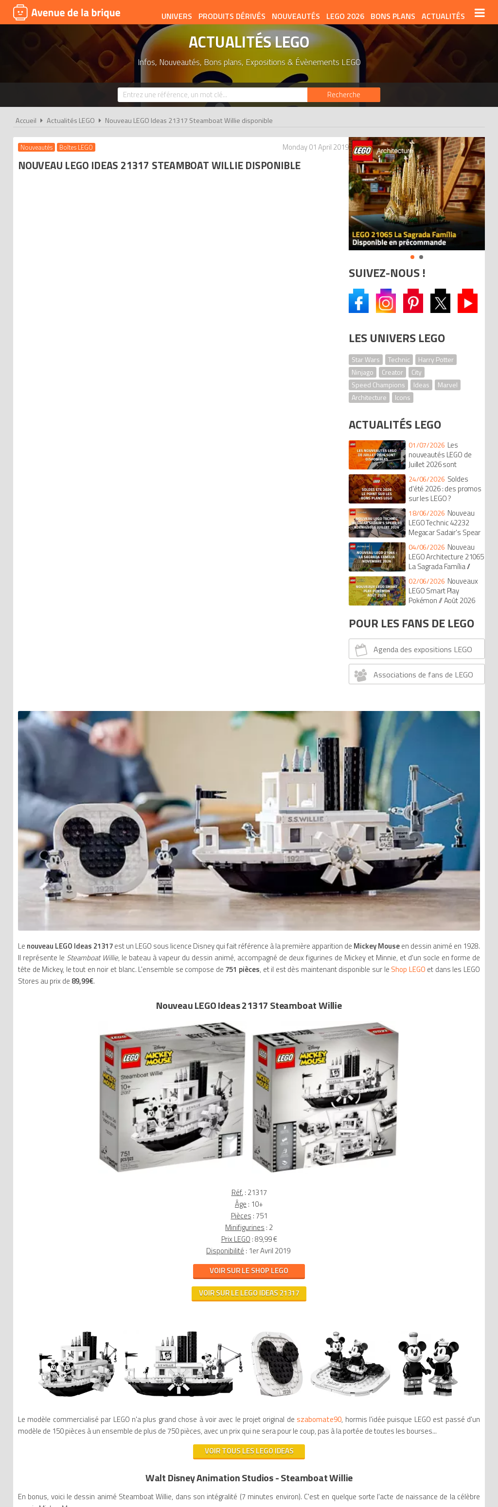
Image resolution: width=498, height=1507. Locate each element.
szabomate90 (42, 916)
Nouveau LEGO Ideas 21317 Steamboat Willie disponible (189, 120)
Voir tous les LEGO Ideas (174, 947)
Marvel (448, 385)
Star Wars (366, 359)
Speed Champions (378, 385)
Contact (398, 1343)
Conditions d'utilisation (247, 1343)
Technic (399, 359)
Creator (392, 372)
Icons (402, 397)
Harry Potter (436, 359)
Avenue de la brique (66, 12)
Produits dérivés (230, 13)
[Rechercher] (343, 94)
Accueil (26, 120)
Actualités (441, 13)
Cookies (312, 1343)
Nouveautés (294, 13)
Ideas (421, 385)
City (416, 372)
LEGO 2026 (343, 13)
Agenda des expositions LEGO (412, 649)
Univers (175, 13)
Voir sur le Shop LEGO (175, 677)
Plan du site (354, 1343)
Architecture (369, 397)
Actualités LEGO (71, 120)
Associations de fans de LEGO (412, 675)
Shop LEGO (126, 387)
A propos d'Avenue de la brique (140, 1343)
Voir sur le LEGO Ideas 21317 (175, 699)
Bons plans (391, 13)
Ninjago (363, 372)
